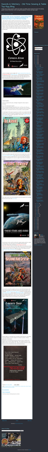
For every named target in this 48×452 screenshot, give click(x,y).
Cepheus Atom (23, 386)
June (37, 209)
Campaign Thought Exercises (15, 386)
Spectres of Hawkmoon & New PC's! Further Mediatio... (40, 75)
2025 (36, 56)
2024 (36, 58)
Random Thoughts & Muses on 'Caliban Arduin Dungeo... (39, 188)
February (37, 214)
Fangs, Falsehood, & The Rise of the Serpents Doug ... (40, 106)
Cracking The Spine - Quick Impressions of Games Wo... (39, 150)
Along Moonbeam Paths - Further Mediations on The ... (40, 138)
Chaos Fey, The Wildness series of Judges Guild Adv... (40, 81)
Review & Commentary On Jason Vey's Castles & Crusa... (39, 129)
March (37, 213)
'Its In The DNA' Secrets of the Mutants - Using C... (40, 172)
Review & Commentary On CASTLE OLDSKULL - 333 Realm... (39, 69)
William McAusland (6, 74)
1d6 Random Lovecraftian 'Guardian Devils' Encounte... (40, 166)
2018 (36, 219)
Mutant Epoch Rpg (7, 387)
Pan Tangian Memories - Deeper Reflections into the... (40, 141)
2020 (36, 63)
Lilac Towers (14, 198)
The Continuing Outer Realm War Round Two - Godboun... (39, 72)
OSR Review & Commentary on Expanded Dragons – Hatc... (39, 194)
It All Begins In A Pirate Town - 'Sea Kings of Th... (39, 147)
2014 (36, 224)
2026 (36, 55)
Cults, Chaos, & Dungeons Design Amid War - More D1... (40, 103)
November (38, 66)
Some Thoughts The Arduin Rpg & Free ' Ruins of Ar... (39, 191)
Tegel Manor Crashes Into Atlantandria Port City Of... (39, 201)
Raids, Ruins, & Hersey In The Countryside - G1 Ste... (39, 94)
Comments (37, 49)
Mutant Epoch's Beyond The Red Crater (9, 249)
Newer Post (4, 420)
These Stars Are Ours (20, 292)
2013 (36, 226)
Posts (36, 47)
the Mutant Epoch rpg (7, 292)
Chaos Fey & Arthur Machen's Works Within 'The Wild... (39, 78)
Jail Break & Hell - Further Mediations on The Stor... (40, 84)
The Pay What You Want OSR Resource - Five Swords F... (40, 144)
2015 (36, 223)
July (37, 207)
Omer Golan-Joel (20, 244)
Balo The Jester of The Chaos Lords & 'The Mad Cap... (39, 157)
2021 (36, 62)
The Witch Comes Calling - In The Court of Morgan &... (40, 132)
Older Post (29, 420)
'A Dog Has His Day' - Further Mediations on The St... (40, 109)
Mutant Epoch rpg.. (14, 74)
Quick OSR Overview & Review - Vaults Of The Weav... (40, 169)
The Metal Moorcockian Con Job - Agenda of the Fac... (39, 91)
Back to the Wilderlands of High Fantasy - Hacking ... (39, 160)
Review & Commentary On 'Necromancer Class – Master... (39, 135)
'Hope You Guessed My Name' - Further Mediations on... (39, 97)
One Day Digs (12, 387)
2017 (36, 220)
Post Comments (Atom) (19, 423)
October (37, 203)
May (37, 210)
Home (17, 420)
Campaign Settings (8, 386)
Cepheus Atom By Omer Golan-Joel (23, 73)
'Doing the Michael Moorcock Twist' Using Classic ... (40, 184)
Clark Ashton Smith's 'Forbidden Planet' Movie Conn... (39, 198)
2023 (36, 59)
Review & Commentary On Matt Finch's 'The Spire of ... (39, 88)
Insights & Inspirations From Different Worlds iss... (40, 153)
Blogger (29, 449)
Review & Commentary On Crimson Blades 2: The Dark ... (40, 181)
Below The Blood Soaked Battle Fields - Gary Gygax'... (40, 100)
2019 (36, 217)
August (37, 206)
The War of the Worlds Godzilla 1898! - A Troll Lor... (40, 112)
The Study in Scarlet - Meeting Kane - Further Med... (39, 126)
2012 (36, 227)
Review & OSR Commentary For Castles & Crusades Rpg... (39, 122)
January (37, 216)
